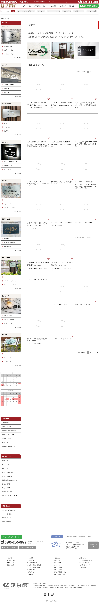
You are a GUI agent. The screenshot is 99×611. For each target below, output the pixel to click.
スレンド (5, 277)
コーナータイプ (7, 165)
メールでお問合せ (9, 547)
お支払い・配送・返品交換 (9, 430)
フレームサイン (7, 358)
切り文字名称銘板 (7, 50)
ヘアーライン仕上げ (8, 84)
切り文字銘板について (8, 476)
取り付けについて (6, 438)
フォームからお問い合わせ (85, 560)
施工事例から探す (39, 6)
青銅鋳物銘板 (6, 246)
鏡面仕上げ (5, 88)
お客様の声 (30, 574)
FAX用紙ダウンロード (7, 518)
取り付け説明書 (6, 484)
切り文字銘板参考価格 (8, 472)
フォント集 (5, 468)
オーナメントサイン (8, 54)
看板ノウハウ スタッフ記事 (9, 495)
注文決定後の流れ (6, 426)
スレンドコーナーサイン (9, 285)
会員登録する (93, 545)
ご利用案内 (62, 6)
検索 (13, 11)
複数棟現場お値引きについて (9, 480)
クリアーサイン (7, 204)
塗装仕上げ (5, 92)
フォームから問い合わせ (8, 510)
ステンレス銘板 (7, 46)
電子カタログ (5, 442)
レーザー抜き (6, 127)
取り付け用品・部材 (7, 492)
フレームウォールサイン (9, 242)
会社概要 (71, 6)
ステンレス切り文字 (8, 319)
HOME (2, 18)
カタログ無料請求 (6, 521)
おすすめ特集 (52, 6)
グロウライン (6, 169)
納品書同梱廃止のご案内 (8, 446)
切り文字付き (6, 131)
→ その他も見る (16, 57)
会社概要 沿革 (11, 560)
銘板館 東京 (10, 562)
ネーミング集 (5, 464)
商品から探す (27, 6)
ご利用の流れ (30, 560)
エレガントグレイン (8, 362)
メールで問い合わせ (7, 514)
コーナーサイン (7, 123)
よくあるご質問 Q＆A (8, 434)
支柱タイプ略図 (6, 488)
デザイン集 (5, 460)
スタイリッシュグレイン (9, 281)
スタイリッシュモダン (8, 208)
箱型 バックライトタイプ (9, 161)
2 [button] (90, 72)
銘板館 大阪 (10, 565)
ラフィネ (5, 200)
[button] (97, 72)
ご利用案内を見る (27, 547)
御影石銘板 (5, 238)
